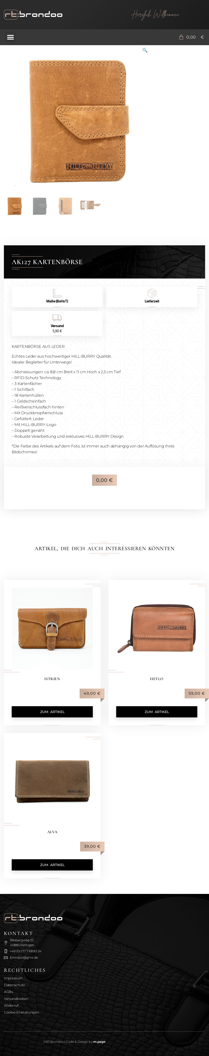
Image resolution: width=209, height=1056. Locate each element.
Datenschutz (14, 985)
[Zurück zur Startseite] (53, 15)
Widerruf (11, 1005)
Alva (52, 831)
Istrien (52, 678)
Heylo (156, 678)
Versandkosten (16, 998)
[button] (10, 37)
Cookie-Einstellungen (21, 1012)
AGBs (8, 992)
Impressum (13, 978)
